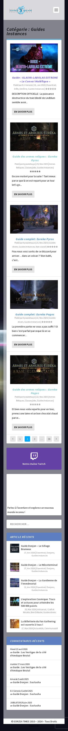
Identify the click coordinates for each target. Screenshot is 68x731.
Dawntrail (51, 85)
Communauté (51, 628)
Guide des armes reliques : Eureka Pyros (35, 158)
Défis (16, 88)
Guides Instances (36, 88)
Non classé (41, 246)
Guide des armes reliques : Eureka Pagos (35, 391)
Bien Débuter (36, 612)
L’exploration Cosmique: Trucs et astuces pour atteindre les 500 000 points (38, 602)
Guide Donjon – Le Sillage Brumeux (35, 547)
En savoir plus (23, 111)
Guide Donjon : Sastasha (27, 682)
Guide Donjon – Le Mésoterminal (39, 564)
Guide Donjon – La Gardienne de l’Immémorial (39, 582)
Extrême (23, 88)
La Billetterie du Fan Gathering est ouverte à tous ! (38, 623)
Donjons (50, 552)
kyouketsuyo (29, 164)
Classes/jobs (30, 167)
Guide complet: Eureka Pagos (34, 314)
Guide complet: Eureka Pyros (35, 239)
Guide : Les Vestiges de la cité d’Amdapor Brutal (28, 654)
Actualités (39, 628)
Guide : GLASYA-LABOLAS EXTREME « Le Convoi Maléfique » (35, 79)
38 (49, 439)
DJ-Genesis (27, 85)
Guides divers (49, 612)
